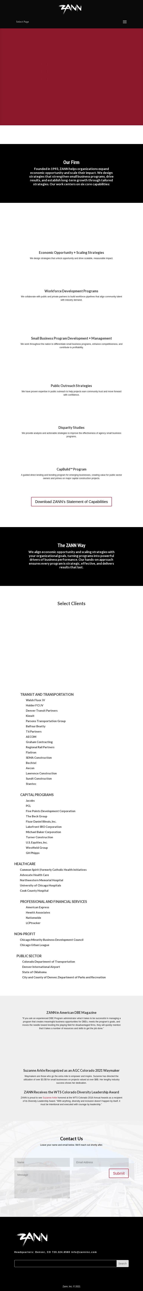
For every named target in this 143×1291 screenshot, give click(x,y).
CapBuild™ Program (71, 469)
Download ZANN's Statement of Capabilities (71, 502)
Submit (119, 1173)
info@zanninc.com (84, 1252)
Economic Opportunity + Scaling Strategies (71, 252)
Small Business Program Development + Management (71, 338)
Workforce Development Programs (71, 291)
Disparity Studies (71, 427)
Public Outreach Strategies (71, 386)
